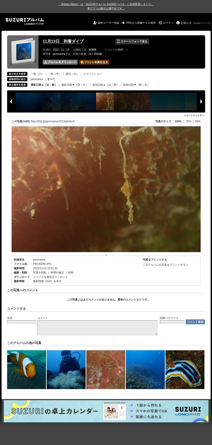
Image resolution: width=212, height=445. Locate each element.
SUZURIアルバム (25, 21)
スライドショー (92, 73)
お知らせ (186, 22)
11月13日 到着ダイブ (63, 41)
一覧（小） (37, 73)
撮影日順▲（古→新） (44, 84)
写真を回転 (39, 272)
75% (189, 121)
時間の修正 (57, 272)
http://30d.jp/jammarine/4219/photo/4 (53, 121)
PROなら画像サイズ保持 (141, 22)
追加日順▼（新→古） (136, 84)
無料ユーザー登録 (108, 22)
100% (178, 121)
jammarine (37, 79)
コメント (42, 318)
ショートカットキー (194, 115)
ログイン (168, 22)
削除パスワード (169, 318)
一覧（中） (54, 73)
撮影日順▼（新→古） (74, 84)
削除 (70, 272)
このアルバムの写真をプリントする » (165, 264)
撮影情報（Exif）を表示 (47, 281)
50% (197, 121)
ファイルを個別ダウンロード (50, 277)
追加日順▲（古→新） (105, 84)
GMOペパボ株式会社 (202, 23)
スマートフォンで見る (132, 41)
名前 (9, 318)
